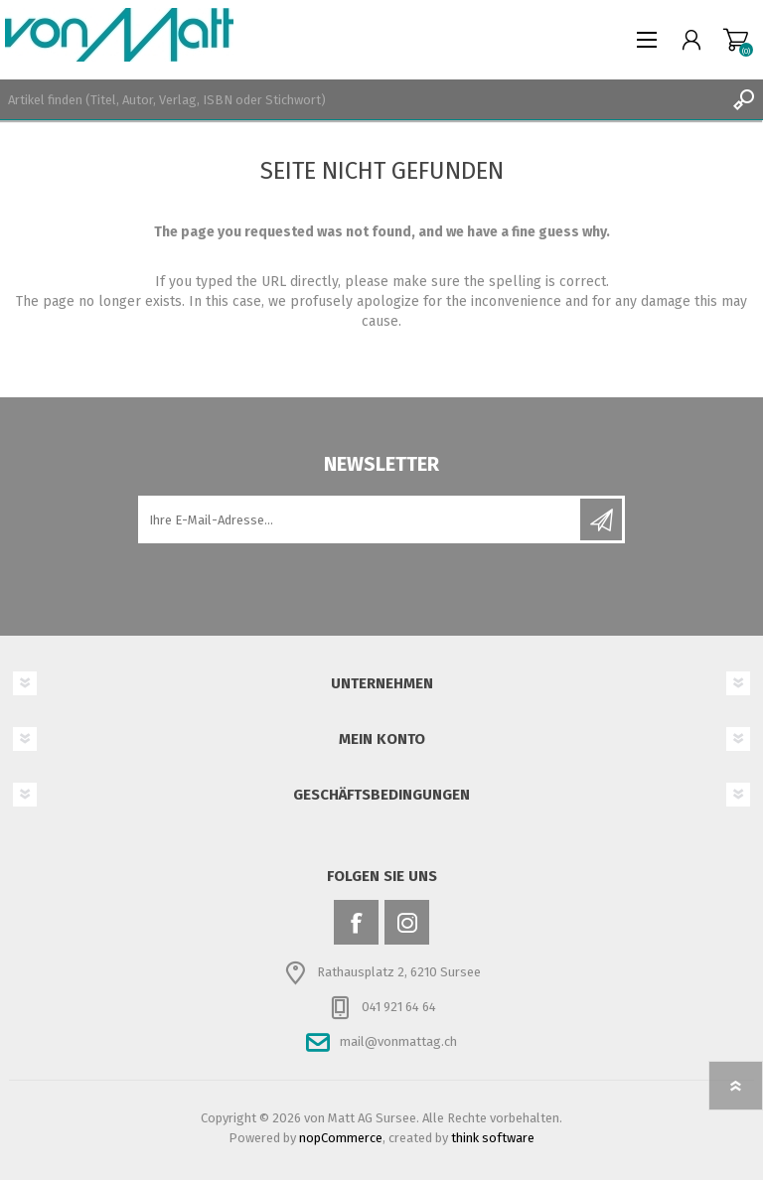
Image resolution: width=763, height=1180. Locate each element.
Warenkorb (735, 40)
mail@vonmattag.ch (398, 1041)
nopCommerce (340, 1137)
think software (492, 1137)
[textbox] (361, 99)
